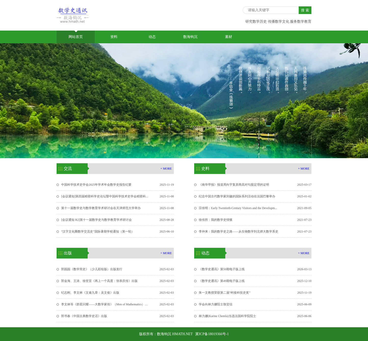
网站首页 (76, 35)
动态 (152, 37)
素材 (228, 37)
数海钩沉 (190, 37)
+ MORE (166, 168)
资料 (113, 37)
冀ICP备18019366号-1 (212, 334)
